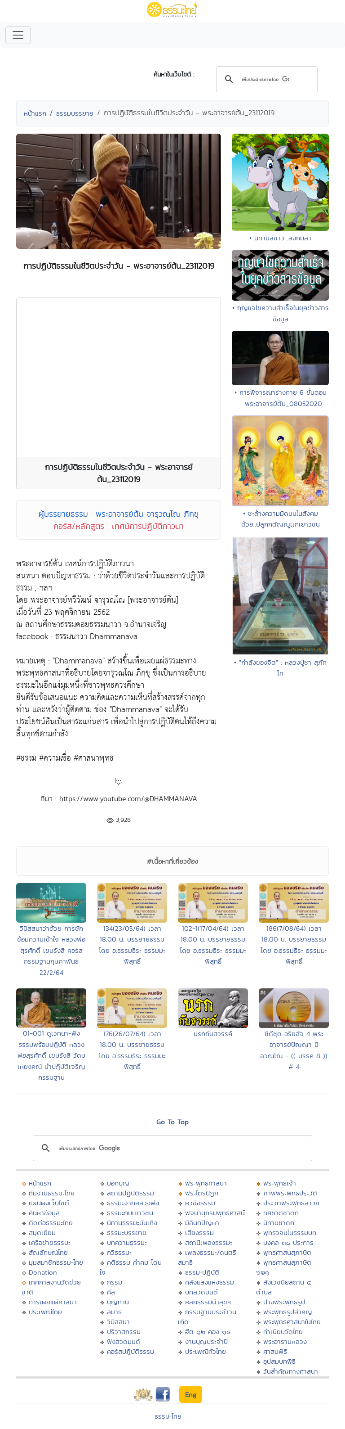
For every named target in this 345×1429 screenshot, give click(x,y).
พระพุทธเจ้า (279, 1183)
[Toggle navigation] (18, 35)
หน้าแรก (35, 113)
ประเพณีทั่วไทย (205, 1351)
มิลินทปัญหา (202, 1222)
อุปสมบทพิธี (279, 1361)
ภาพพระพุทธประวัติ (290, 1193)
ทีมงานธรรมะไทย (52, 1193)
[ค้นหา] (265, 79)
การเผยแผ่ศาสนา (53, 1302)
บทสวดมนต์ (201, 1292)
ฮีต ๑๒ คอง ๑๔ (207, 1331)
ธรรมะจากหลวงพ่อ (133, 1203)
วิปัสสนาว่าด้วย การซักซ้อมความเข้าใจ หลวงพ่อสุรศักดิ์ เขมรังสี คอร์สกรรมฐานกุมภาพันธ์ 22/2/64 (51, 950)
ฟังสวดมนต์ (123, 1341)
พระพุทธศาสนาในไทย (292, 1321)
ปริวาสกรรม (124, 1331)
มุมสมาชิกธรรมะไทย (56, 1262)
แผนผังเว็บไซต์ (49, 1203)
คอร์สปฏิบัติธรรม (130, 1351)
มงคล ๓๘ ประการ (288, 1242)
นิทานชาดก (278, 1222)
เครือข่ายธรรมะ (50, 1242)
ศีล (111, 1292)
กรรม (114, 1282)
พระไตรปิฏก (201, 1193)
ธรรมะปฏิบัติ (202, 1272)
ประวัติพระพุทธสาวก (291, 1203)
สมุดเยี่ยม (42, 1232)
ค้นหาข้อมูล (44, 1212)
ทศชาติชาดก (281, 1212)
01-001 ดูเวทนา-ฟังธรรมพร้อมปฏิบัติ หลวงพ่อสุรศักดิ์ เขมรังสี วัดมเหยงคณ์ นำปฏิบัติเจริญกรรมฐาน (51, 1055)
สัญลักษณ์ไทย (48, 1252)
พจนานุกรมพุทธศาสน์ (215, 1212)
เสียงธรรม (199, 1232)
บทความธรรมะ (127, 1242)
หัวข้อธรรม (200, 1203)
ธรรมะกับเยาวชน (130, 1212)
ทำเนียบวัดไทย (283, 1331)
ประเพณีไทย (45, 1311)
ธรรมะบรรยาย (126, 1232)
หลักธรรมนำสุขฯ (208, 1302)
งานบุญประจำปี (206, 1341)
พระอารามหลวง (285, 1341)
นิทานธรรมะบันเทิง (132, 1222)
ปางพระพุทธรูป (284, 1302)
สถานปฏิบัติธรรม (130, 1193)
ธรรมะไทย (168, 1416)
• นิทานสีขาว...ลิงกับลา (280, 238)
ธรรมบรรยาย (74, 113)
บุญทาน (118, 1302)
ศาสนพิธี (275, 1351)
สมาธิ (114, 1311)
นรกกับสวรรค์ (213, 1033)
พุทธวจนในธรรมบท (289, 1232)
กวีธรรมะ (119, 1252)
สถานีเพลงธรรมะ (208, 1242)
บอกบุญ (118, 1183)
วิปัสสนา (118, 1321)
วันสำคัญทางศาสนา (290, 1371)
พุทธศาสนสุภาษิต (287, 1252)
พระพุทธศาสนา (206, 1183)
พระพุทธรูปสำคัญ (287, 1311)
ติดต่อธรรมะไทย (51, 1222)
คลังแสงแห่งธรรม (209, 1282)
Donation (43, 1272)
